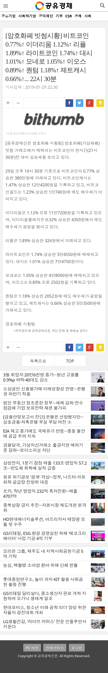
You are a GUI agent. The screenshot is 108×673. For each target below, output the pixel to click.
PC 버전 (32, 647)
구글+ (90, 103)
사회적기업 (27, 16)
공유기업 (8, 16)
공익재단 (46, 16)
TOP (70, 361)
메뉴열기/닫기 (5, 6)
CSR (68, 16)
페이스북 (69, 103)
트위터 (79, 103)
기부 (59, 16)
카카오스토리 (100, 103)
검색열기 (102, 6)
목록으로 (38, 361)
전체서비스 (55, 647)
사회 (87, 16)
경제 (78, 16)
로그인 (76, 647)
